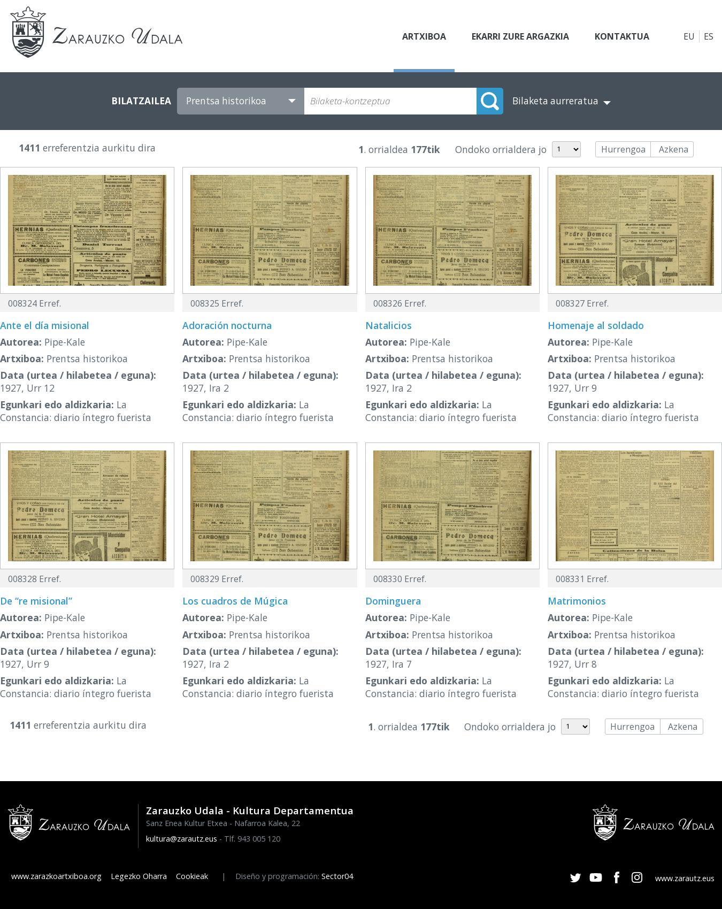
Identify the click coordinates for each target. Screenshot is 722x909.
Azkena (673, 149)
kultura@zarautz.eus (181, 839)
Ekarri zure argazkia (520, 36)
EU (689, 36)
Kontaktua (622, 36)
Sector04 (337, 876)
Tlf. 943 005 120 (252, 839)
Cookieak (192, 876)
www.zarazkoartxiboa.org (56, 876)
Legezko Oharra (139, 876)
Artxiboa (424, 36)
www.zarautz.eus (685, 878)
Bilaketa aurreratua (555, 101)
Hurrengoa (623, 149)
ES (708, 36)
